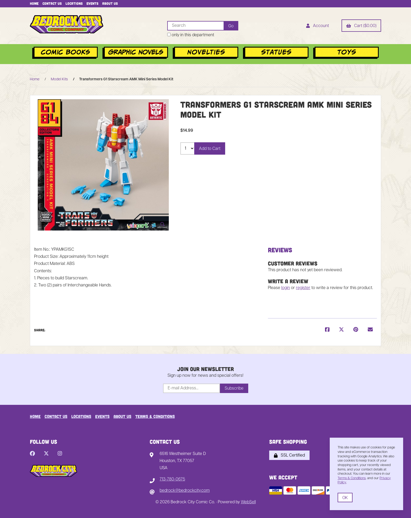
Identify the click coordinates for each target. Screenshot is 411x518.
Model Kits (59, 79)
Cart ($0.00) (361, 26)
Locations (74, 3)
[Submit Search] (230, 25)
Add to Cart (209, 149)
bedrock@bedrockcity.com (185, 491)
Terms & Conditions (155, 416)
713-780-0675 (172, 479)
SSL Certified (289, 455)
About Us (110, 3)
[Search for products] (195, 25)
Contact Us (52, 3)
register (303, 288)
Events (92, 3)
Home (34, 3)
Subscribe (234, 388)
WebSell (248, 502)
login (285, 288)
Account (317, 26)
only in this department (190, 35)
